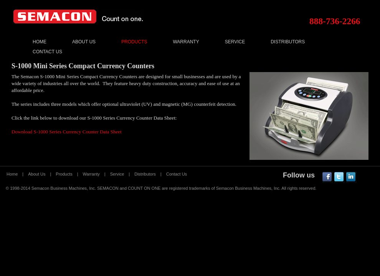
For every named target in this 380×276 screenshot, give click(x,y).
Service (235, 41)
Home (39, 41)
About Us (84, 41)
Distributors (288, 41)
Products (134, 41)
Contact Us (47, 51)
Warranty (186, 41)
